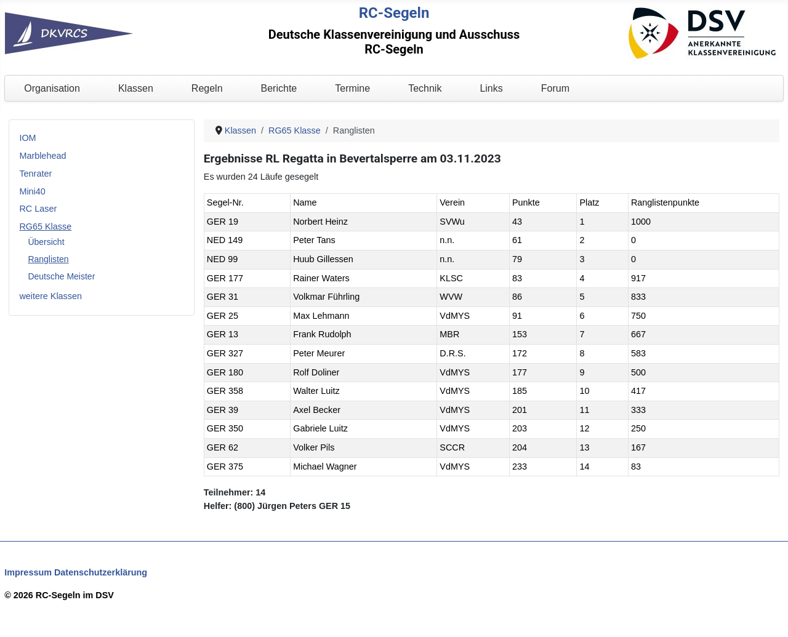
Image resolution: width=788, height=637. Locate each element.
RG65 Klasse (45, 226)
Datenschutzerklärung (100, 572)
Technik (424, 88)
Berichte (279, 88)
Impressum (28, 572)
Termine (352, 88)
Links (491, 88)
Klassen (135, 88)
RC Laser (38, 209)
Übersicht (46, 242)
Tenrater (35, 173)
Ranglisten (48, 259)
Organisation (52, 88)
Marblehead (42, 156)
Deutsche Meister (61, 276)
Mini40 (32, 191)
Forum (555, 88)
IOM (27, 138)
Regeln (207, 88)
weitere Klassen (50, 296)
